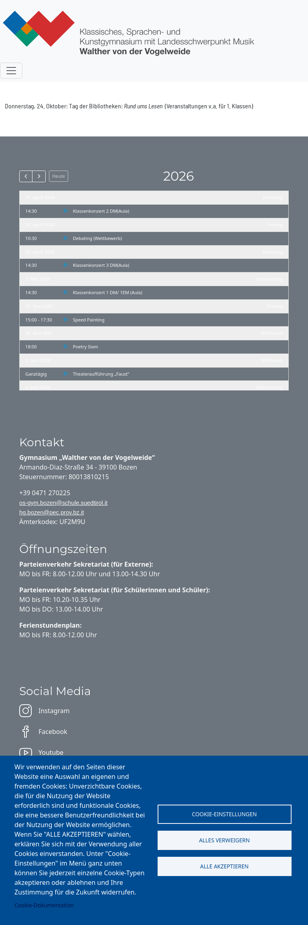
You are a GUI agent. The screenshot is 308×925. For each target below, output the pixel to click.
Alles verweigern (224, 840)
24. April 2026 (40, 225)
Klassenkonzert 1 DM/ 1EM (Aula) (107, 292)
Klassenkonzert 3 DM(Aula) (101, 265)
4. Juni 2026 (38, 387)
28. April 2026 (40, 252)
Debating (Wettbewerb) (97, 238)
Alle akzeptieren (224, 866)
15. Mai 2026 (39, 306)
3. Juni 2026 (38, 360)
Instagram (44, 710)
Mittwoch (272, 333)
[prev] (25, 176)
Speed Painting (89, 320)
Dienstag (273, 197)
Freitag (275, 225)
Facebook (43, 731)
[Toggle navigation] (11, 71)
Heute (58, 176)
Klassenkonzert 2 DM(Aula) (101, 211)
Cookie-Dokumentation (44, 905)
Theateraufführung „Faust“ (101, 374)
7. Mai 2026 (37, 279)
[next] (38, 176)
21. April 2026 (40, 197)
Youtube (41, 752)
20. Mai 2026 (39, 333)
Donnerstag (269, 279)
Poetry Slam (85, 347)
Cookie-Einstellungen (224, 814)
